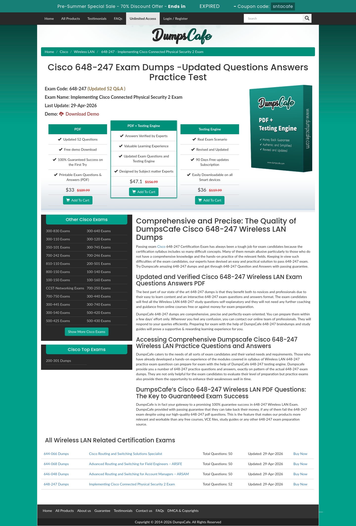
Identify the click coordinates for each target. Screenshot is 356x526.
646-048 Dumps (56, 474)
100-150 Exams (58, 280)
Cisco (64, 52)
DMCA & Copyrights (183, 510)
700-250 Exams (99, 288)
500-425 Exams (58, 321)
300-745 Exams (99, 247)
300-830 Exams (58, 231)
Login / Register (175, 18)
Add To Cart (77, 200)
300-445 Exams (58, 304)
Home (49, 18)
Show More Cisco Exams (86, 331)
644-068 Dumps (56, 464)
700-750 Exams (58, 296)
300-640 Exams (99, 231)
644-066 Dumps (56, 453)
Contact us (144, 510)
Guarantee (102, 510)
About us (84, 510)
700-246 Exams (99, 255)
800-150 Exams (58, 272)
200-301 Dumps (58, 360)
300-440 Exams (99, 296)
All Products (70, 18)
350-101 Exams (58, 247)
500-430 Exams (99, 321)
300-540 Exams (58, 312)
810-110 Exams (58, 263)
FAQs (118, 18)
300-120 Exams (99, 239)
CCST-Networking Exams (65, 288)
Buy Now (300, 453)
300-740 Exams (99, 304)
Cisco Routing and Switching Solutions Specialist (125, 453)
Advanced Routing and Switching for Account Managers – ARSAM (139, 474)
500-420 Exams (99, 312)
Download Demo (79, 114)
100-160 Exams (99, 280)
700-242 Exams (58, 255)
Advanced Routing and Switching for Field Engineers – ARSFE (135, 464)
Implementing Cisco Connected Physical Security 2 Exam (132, 484)
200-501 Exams (99, 263)
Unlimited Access (143, 18)
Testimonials (96, 18)
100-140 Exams (99, 272)
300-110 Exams (58, 239)
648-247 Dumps (56, 484)
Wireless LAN (84, 52)
